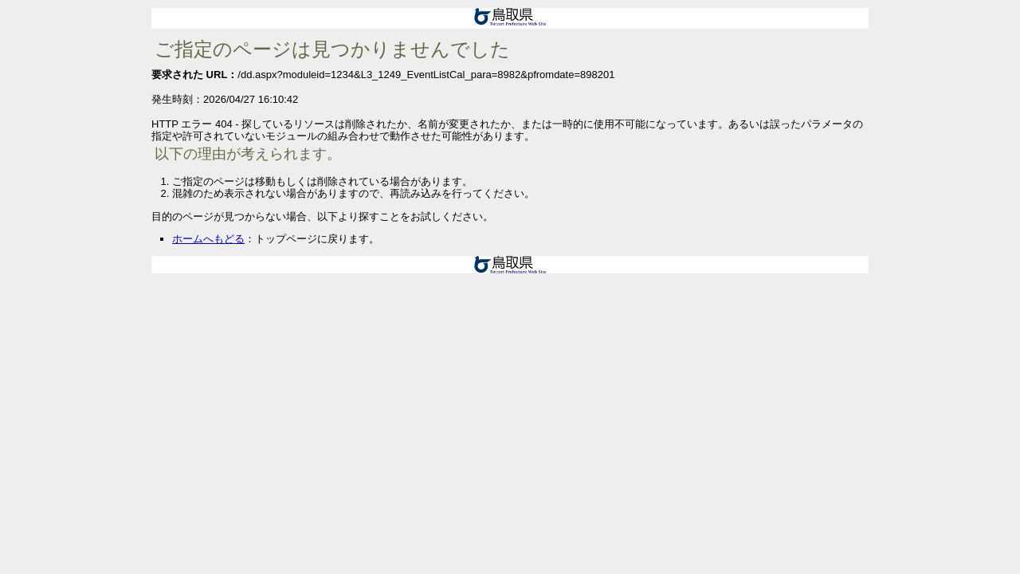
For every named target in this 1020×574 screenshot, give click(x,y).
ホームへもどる (208, 239)
